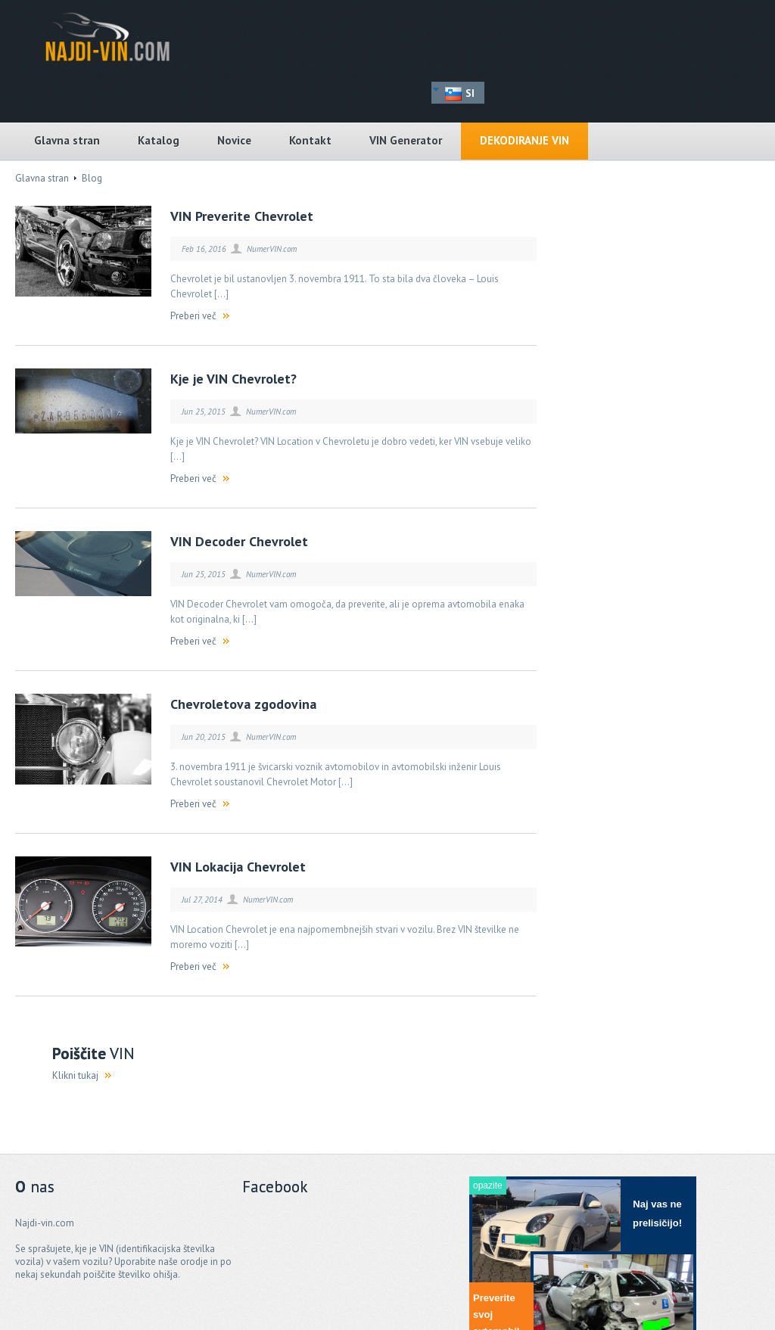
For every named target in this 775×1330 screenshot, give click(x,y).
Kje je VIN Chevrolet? (233, 378)
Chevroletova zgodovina (243, 704)
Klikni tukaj (75, 1075)
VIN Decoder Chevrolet (239, 541)
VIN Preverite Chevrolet (241, 216)
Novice (234, 140)
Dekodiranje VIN (524, 140)
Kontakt (310, 140)
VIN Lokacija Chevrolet (238, 866)
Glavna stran (67, 140)
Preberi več (193, 315)
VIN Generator (405, 140)
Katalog (158, 140)
